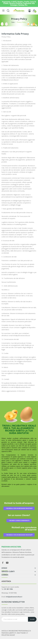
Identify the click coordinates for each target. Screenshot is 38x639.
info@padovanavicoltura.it (14, 597)
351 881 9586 (8, 589)
